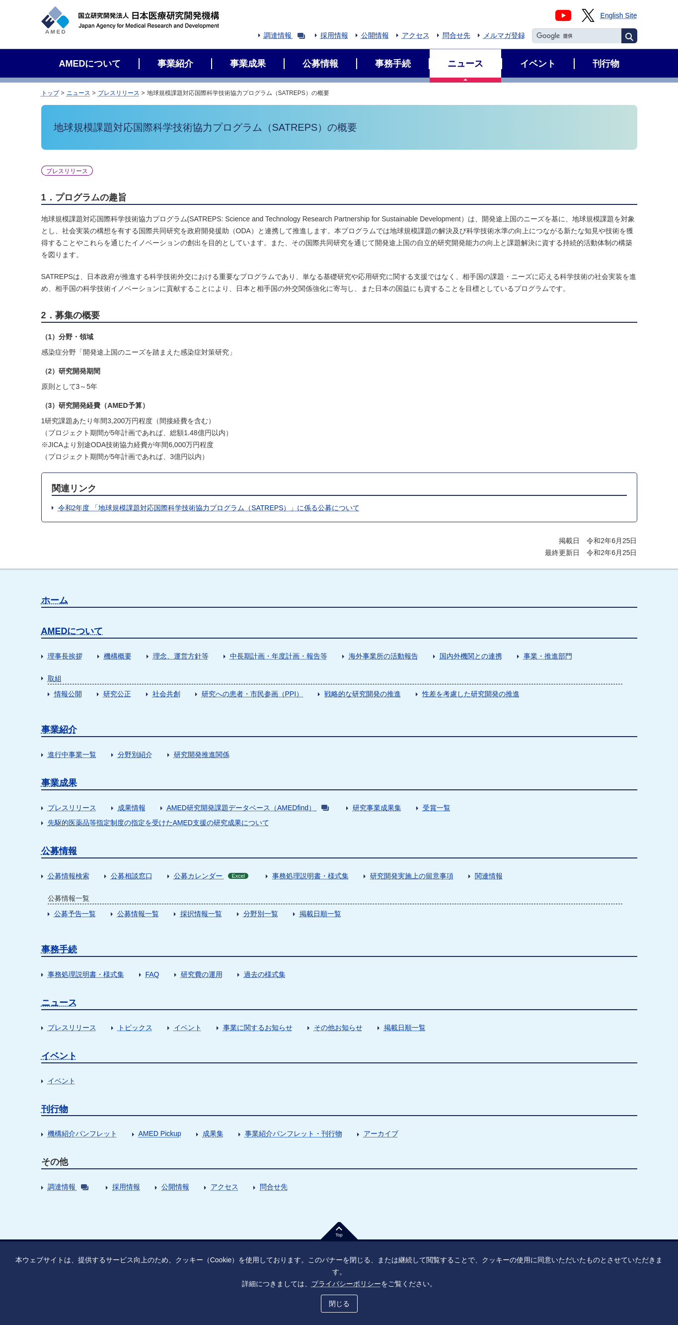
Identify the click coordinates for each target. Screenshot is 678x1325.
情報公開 (68, 694)
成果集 (213, 1133)
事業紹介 (59, 730)
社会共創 (166, 694)
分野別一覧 (260, 914)
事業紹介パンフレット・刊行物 (293, 1133)
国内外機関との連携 (471, 656)
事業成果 (59, 783)
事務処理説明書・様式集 (310, 876)
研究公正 (117, 694)
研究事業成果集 (377, 808)
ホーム (54, 600)
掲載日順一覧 (320, 914)
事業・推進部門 (548, 656)
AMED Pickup (160, 1133)
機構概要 (118, 656)
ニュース (78, 93)
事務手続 (59, 949)
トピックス (135, 1028)
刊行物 (54, 1109)
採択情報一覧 (201, 914)
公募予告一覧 (75, 914)
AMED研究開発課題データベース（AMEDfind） (248, 808)
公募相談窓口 (131, 876)
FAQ (152, 974)
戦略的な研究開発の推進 (362, 694)
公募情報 (59, 851)
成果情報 (132, 808)
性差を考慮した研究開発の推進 (471, 694)
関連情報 (489, 876)
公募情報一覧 (138, 914)
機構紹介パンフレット (82, 1133)
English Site (619, 15)
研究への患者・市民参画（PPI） (252, 694)
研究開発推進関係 (201, 754)
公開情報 (375, 35)
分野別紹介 (135, 754)
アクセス (416, 35)
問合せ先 (456, 35)
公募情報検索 (68, 876)
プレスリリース (119, 93)
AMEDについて (72, 631)
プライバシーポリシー (346, 1284)
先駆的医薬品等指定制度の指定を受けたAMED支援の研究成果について (158, 823)
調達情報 (284, 35)
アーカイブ (381, 1133)
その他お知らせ (338, 1028)
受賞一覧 (437, 808)
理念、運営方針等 (181, 656)
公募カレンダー (211, 876)
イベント (188, 1028)
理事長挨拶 (65, 656)
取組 (55, 678)
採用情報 (334, 35)
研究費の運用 (202, 974)
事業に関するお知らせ (258, 1028)
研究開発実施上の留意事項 (411, 876)
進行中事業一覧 (72, 754)
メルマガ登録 (504, 35)
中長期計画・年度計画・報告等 (278, 656)
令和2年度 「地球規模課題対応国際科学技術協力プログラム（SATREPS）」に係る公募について (209, 508)
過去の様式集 (265, 974)
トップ (50, 93)
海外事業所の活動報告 (383, 656)
